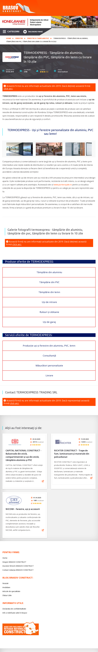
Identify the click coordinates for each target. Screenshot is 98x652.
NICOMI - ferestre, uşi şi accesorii (23, 507)
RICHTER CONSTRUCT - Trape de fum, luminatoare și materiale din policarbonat (71, 452)
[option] (49, 22)
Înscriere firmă (33, 31)
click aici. (8, 88)
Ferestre (19, 38)
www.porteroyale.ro (63, 184)
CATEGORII (11, 31)
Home (8, 38)
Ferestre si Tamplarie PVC (38, 38)
